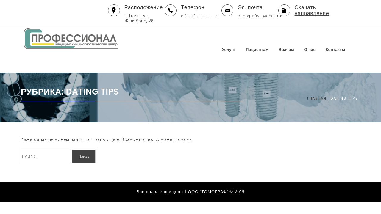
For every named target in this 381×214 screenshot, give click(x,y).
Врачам (297, 39)
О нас (320, 39)
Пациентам (267, 39)
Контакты (346, 39)
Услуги (239, 39)
